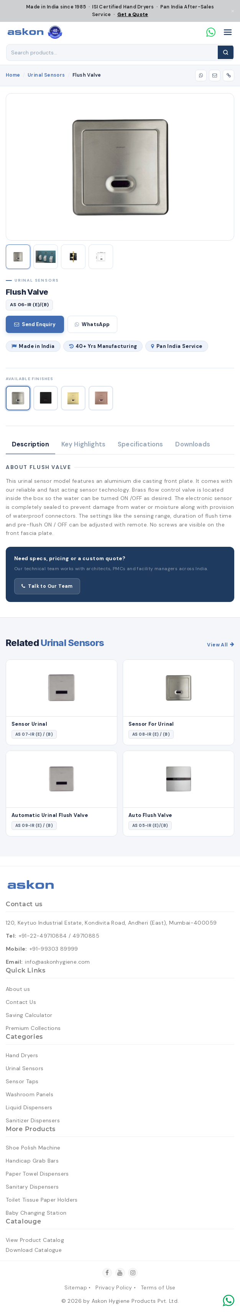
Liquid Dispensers (29, 1107)
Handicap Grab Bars (32, 1160)
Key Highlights (83, 444)
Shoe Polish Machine (33, 1147)
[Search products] (112, 52)
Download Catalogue (34, 1249)
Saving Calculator (29, 1015)
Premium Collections (33, 1028)
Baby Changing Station (36, 1212)
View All (220, 645)
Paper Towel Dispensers (37, 1173)
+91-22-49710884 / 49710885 (59, 935)
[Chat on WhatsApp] (211, 32)
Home (13, 75)
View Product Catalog (35, 1240)
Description (30, 444)
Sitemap (75, 1287)
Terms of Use (158, 1287)
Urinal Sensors (46, 75)
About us (18, 989)
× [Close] (233, 10)
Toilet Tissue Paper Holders (42, 1199)
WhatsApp (92, 324)
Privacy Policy (113, 1287)
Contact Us (21, 1002)
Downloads (192, 444)
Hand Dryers (22, 1055)
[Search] (225, 52)
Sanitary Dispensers (32, 1186)
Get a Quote (132, 14)
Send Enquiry (35, 324)
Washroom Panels (29, 1094)
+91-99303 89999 (54, 948)
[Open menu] (228, 32)
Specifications (140, 444)
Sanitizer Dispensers (33, 1120)
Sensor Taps (22, 1081)
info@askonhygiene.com (57, 961)
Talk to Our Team (47, 586)
